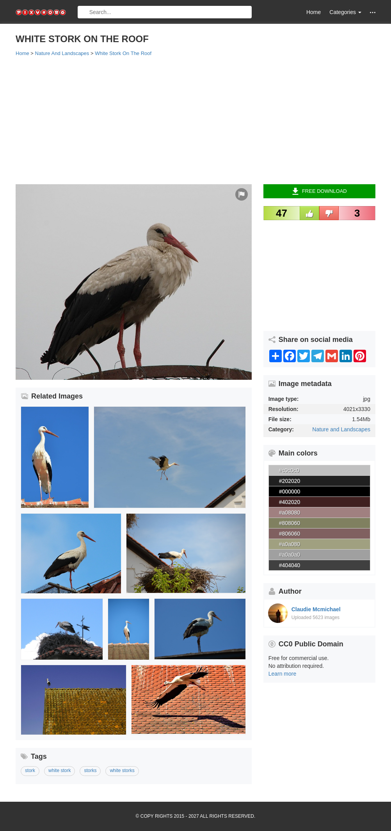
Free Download (319, 191)
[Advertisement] (195, 119)
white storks (122, 770)
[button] (372, 12)
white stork (59, 770)
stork (30, 770)
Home (313, 12)
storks (90, 770)
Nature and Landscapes (341, 429)
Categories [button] (345, 12)
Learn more (282, 674)
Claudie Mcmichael (316, 609)
